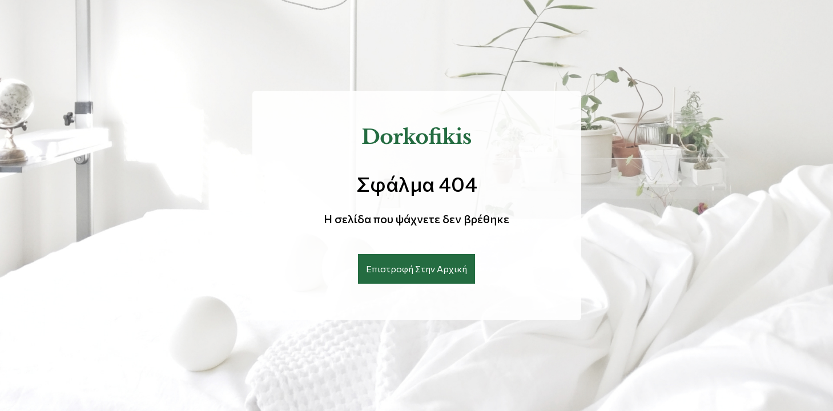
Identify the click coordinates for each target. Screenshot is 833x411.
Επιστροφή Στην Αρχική (416, 268)
